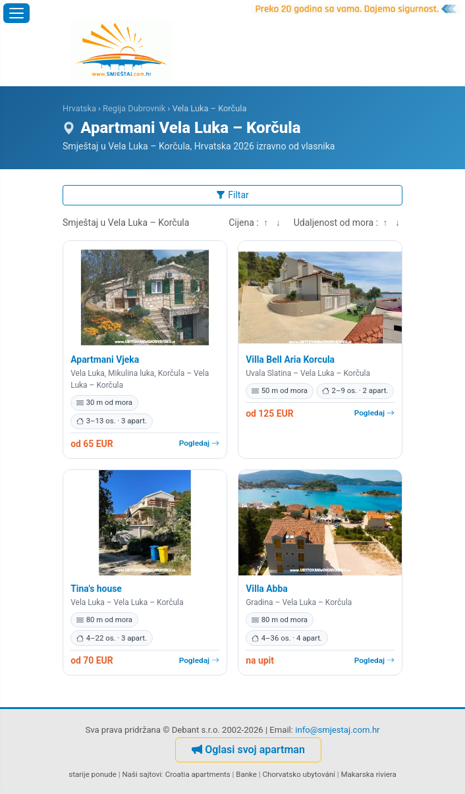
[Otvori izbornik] (16, 13)
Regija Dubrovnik (134, 108)
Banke (246, 774)
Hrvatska (79, 108)
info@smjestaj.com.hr (337, 730)
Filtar (232, 195)
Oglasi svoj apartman (248, 749)
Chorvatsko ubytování (298, 774)
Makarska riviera (368, 774)
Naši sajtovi (141, 774)
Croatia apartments (198, 774)
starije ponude (92, 774)
